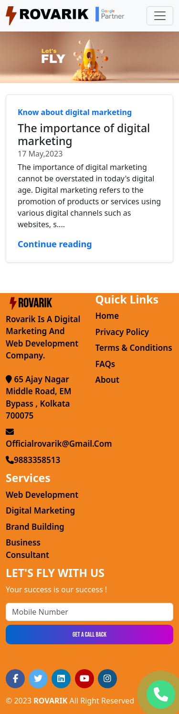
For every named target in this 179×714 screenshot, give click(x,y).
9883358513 (33, 459)
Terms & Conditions (133, 347)
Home (107, 315)
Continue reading (55, 244)
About (107, 379)
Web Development (42, 494)
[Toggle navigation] (160, 15)
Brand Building (35, 526)
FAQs (105, 363)
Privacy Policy (122, 331)
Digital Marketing (40, 510)
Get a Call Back (89, 634)
